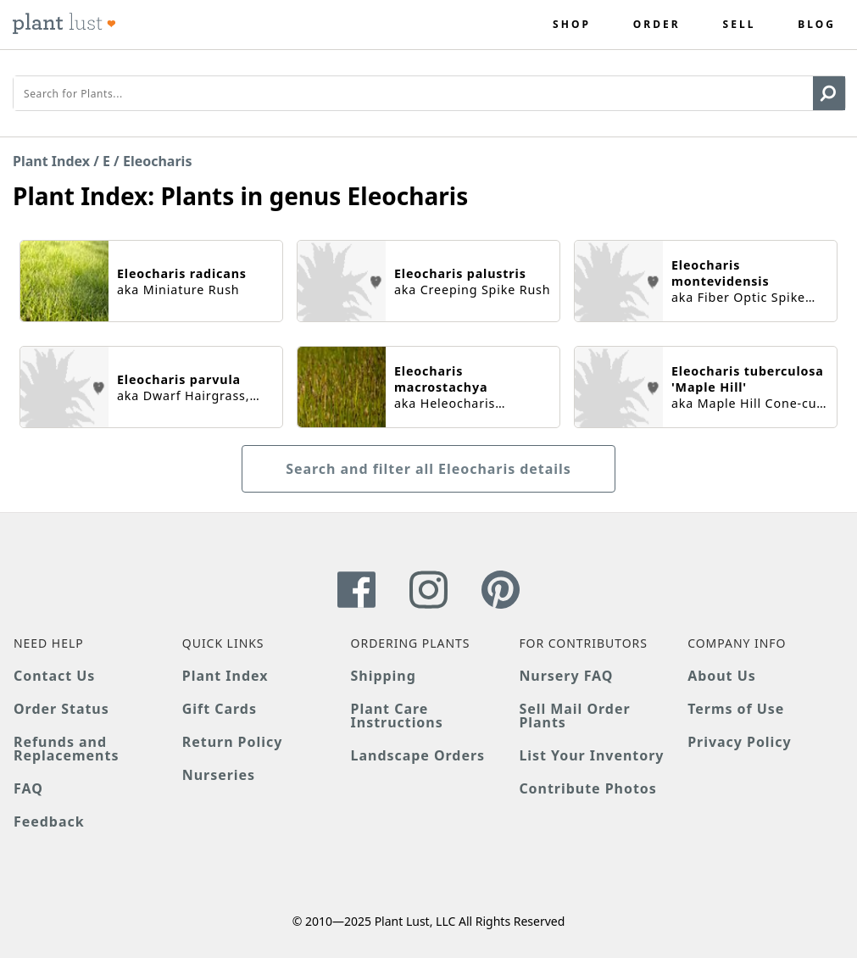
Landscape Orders (418, 755)
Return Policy (232, 741)
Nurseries (218, 775)
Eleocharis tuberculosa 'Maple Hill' (747, 379)
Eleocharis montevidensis (720, 273)
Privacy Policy (739, 741)
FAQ (28, 788)
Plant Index (51, 161)
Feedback (49, 821)
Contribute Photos (587, 788)
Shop (572, 24)
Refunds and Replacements (66, 748)
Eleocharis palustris (460, 273)
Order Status (61, 708)
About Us (721, 675)
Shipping (383, 675)
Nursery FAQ (566, 675)
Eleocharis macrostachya (440, 379)
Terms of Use (735, 708)
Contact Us (54, 675)
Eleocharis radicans (182, 273)
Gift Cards (219, 708)
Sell (739, 24)
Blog (817, 24)
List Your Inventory (591, 755)
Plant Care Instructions (397, 715)
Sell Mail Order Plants (574, 715)
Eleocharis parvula (179, 379)
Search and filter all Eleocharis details (428, 469)
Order (657, 24)
